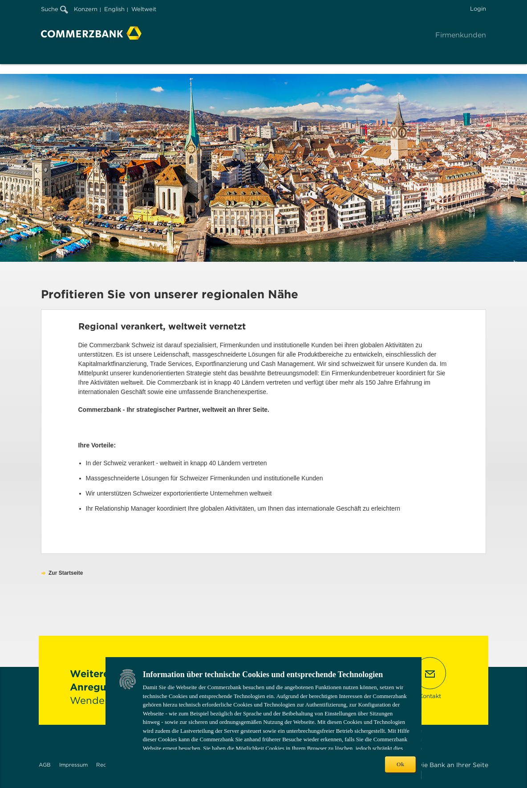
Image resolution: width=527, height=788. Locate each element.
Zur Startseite (66, 573)
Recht (104, 764)
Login (478, 8)
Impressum (73, 764)
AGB (45, 764)
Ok (400, 764)
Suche (54, 9)
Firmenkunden (460, 35)
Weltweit (143, 9)
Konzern (85, 9)
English (114, 9)
